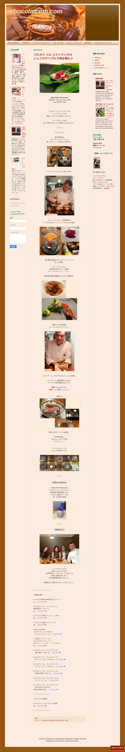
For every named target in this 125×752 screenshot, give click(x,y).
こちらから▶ (41, 625)
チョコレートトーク (103, 43)
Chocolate (51, 720)
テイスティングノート (41, 43)
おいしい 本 (58, 43)
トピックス (15, 206)
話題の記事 (99, 78)
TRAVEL (88, 43)
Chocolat (44, 720)
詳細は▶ (106, 188)
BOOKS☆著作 (99, 65)
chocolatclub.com (36, 11)
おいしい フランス (73, 43)
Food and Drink (59, 720)
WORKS (97, 63)
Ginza (66, 720)
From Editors (13, 43)
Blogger (75, 741)
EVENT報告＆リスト (102, 68)
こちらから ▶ (42, 602)
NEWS (97, 60)
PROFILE (98, 58)
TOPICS (25, 43)
